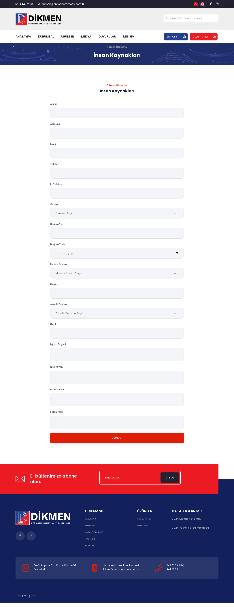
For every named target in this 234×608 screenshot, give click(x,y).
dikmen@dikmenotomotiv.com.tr (60, 4)
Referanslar (56, 416)
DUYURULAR (107, 36)
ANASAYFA (23, 36)
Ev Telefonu (56, 185)
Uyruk (53, 328)
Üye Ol (171, 483)
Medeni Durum (58, 267)
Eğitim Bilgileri (58, 349)
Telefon (54, 165)
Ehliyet (54, 287)
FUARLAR (89, 550)
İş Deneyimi (56, 371)
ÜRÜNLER (67, 36)
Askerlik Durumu (59, 308)
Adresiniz (55, 124)
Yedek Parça (144, 524)
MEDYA (86, 36)
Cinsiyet (55, 206)
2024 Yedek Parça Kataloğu (190, 533)
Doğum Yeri (56, 226)
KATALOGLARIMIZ (94, 537)
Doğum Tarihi (57, 246)
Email (53, 144)
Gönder (117, 443)
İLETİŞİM (128, 36)
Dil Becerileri (57, 394)
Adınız (53, 104)
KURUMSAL (46, 36)
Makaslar (142, 530)
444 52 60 (24, 4)
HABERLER (90, 544)
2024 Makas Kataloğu (186, 524)
